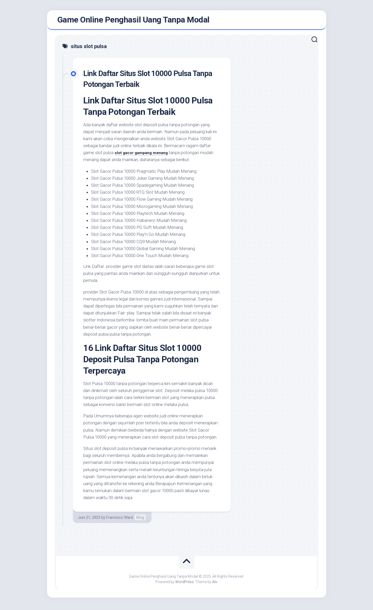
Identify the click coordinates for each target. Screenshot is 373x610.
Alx (214, 584)
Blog (140, 519)
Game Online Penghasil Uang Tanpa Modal (133, 21)
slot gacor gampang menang (144, 154)
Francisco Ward (119, 519)
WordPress (184, 584)
